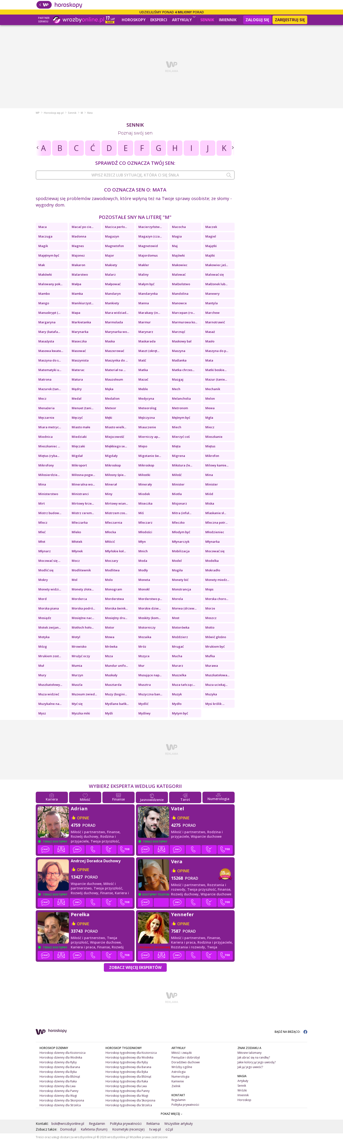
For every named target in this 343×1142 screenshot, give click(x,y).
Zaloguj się (257, 19)
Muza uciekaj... (216, 685)
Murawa (211, 666)
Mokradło (212, 571)
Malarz (110, 275)
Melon (210, 399)
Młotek (77, 542)
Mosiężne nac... (83, 619)
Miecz (209, 428)
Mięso (142, 447)
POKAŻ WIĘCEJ (171, 1115)
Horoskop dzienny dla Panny (59, 1092)
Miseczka (145, 504)
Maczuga (45, 237)
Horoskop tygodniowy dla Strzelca (129, 1106)
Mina (209, 476)
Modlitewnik (81, 571)
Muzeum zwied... (84, 695)
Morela (177, 600)
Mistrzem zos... (116, 514)
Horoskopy (134, 19)
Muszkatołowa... (217, 676)
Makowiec (179, 266)
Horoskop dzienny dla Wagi (58, 1096)
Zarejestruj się (290, 19)
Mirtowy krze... (83, 504)
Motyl (76, 638)
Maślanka (179, 361)
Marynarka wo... (117, 333)
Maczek (211, 228)
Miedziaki (79, 437)
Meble (143, 390)
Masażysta (46, 342)
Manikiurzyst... (82, 304)
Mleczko (178, 523)
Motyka (44, 638)
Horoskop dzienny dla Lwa (58, 1087)
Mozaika (144, 638)
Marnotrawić (215, 323)
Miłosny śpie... (115, 476)
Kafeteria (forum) (94, 1130)
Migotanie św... (149, 457)
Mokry (43, 581)
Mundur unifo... (116, 666)
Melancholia (181, 399)
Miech (176, 428)
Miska (209, 504)
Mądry (77, 390)
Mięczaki (78, 447)
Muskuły (111, 676)
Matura (77, 380)
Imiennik (228, 19)
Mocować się (214, 552)
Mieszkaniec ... (49, 447)
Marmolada (114, 323)
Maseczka (79, 342)
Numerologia (180, 1077)
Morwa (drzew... (184, 609)
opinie (83, 819)
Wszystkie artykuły (178, 1124)
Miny (108, 495)
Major (109, 256)
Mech (176, 390)
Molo (109, 581)
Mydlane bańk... (117, 705)
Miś (141, 514)
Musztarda (113, 685)
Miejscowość (114, 437)
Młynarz (44, 552)
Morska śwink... (116, 609)
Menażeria (46, 409)
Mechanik (212, 390)
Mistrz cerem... (83, 514)
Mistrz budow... (49, 514)
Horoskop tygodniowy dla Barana (128, 1068)
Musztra (144, 685)
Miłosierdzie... (49, 476)
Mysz (42, 714)
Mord (42, 600)
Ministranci (80, 495)
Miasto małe (81, 428)
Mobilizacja (181, 552)
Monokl (144, 590)
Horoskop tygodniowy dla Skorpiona (130, 1101)
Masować (79, 352)
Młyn (142, 542)
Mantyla (211, 304)
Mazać (143, 380)
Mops (209, 590)
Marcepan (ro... (183, 313)
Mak (41, 266)
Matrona (44, 380)
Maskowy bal (182, 342)
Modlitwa (112, 571)
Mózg (42, 647)
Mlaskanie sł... (215, 514)
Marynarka (80, 333)
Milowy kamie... (216, 466)
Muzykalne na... (49, 705)
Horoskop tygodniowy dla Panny (128, 1092)
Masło (209, 342)
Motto (209, 628)
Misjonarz (179, 504)
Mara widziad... (116, 313)
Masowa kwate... (50, 352)
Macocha (179, 228)
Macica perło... (116, 228)
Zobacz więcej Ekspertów (135, 968)
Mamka (77, 294)
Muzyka (211, 695)
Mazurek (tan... (49, 390)
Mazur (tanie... (216, 380)
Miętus (210, 447)
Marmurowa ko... (184, 323)
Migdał (77, 457)
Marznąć (178, 333)
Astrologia (179, 1073)
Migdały (111, 457)
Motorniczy (147, 628)
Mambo (44, 294)
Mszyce (144, 657)
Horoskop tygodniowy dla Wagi (127, 1096)
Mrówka (111, 647)
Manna (143, 304)
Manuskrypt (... (49, 313)
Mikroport (79, 466)
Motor (109, 628)
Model (177, 561)
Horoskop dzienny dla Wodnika (61, 1058)
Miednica (45, 437)
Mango (43, 304)
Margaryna (46, 323)
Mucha (177, 657)
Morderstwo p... (150, 600)
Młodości (145, 533)
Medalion (112, 399)
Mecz (42, 399)
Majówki (178, 256)
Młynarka (212, 542)
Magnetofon (114, 247)
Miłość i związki (182, 1054)
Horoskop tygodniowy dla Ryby (127, 1063)
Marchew (212, 313)
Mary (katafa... (49, 333)
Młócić (110, 542)
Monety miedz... (217, 581)
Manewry (212, 294)
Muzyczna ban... (150, 695)
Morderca (79, 600)
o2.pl (169, 1130)
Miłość (177, 476)
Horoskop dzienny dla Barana (60, 1068)
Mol (74, 581)
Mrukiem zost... (49, 657)
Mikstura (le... (182, 466)
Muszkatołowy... (50, 685)
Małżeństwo (181, 285)
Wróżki (242, 1091)
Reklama (153, 1124)
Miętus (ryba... (48, 457)
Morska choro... (216, 600)
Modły (143, 571)
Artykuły (184, 19)
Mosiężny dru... (116, 619)
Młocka (110, 533)
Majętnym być (48, 256)
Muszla (77, 685)
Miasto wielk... (115, 428)
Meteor (110, 409)
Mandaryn (113, 294)
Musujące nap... (149, 676)
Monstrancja (181, 590)
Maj (175, 247)
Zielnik (176, 1087)
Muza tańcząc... (183, 685)
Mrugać (178, 647)
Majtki (210, 256)
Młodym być (181, 533)
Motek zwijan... (49, 628)
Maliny (143, 275)
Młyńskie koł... (115, 552)
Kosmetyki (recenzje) (128, 1130)
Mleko (76, 533)
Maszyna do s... (49, 361)
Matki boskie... (216, 371)
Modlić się (45, 571)
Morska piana (48, 609)
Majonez (78, 256)
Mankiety (112, 304)
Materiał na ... (115, 371)
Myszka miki (81, 714)
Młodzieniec (214, 533)
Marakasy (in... (149, 313)
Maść (142, 361)
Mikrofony (46, 466)
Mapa (76, 313)
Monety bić (180, 581)
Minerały (145, 485)
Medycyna (146, 399)
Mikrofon (212, 457)
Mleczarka (80, 523)
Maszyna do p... (216, 352)
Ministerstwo (48, 495)
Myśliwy (144, 714)
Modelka (212, 561)
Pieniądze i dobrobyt (186, 1058)
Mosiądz (44, 619)
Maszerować (114, 352)
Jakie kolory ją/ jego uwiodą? (256, 1063)
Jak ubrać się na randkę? (253, 1058)
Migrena (178, 457)
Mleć (41, 533)
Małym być (146, 285)
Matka (143, 371)
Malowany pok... (50, 285)
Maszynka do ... (116, 361)
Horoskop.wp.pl (54, 113)
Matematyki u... (49, 371)
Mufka (210, 657)
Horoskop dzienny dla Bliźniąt (60, 1077)
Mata (209, 361)
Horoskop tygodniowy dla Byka (127, 1073)
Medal (76, 399)
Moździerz (180, 638)
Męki (108, 418)
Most (175, 619)
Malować (179, 275)
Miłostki (144, 476)
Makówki (45, 275)
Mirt (41, 504)
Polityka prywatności (185, 1105)
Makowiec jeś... (216, 266)
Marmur (144, 323)
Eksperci (158, 19)
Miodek (144, 495)
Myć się (77, 705)
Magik (43, 247)
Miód (209, 495)
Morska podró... (83, 609)
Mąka (109, 390)
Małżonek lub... (216, 285)
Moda (142, 561)
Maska (110, 342)
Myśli (109, 714)
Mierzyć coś (181, 437)
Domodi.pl (68, 1130)
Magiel (210, 237)
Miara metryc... (49, 428)
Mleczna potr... (216, 523)
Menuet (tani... (82, 409)
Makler (143, 266)
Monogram (113, 590)
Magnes (78, 247)
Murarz (177, 666)
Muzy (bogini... (116, 695)
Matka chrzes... (183, 371)
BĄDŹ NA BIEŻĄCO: (291, 1033)
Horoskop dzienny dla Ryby (58, 1063)
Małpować (113, 285)
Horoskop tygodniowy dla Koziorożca (131, 1054)
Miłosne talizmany (249, 1054)
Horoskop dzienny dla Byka (58, 1073)
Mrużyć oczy (81, 657)
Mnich (143, 552)
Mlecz (42, 523)
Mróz (142, 647)
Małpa (76, 285)
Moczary (111, 561)
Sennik (207, 19)
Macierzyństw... (150, 228)
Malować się (214, 275)
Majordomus (148, 256)
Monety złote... (83, 590)
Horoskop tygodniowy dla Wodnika (129, 1058)
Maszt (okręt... (148, 352)
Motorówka (180, 628)
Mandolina (180, 294)
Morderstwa (114, 600)
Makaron (78, 266)
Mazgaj (177, 380)
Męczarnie (46, 418)
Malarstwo (80, 275)
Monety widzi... (49, 590)
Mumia (77, 666)
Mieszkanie (213, 437)
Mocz (76, 561)
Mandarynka (148, 294)
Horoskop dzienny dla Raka (58, 1082)
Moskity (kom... (149, 619)
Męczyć (77, 418)
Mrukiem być (215, 647)
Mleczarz (145, 523)
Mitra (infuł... (181, 514)
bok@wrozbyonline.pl (67, 1124)
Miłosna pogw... (83, 476)
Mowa (109, 638)
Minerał (111, 485)
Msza (109, 657)
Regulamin (179, 1101)
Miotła (177, 495)
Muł (41, 666)
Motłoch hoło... (83, 628)
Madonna (79, 237)
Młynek (77, 552)
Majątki (211, 247)
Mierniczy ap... (149, 437)
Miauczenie (147, 428)
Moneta (144, 581)
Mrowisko (79, 647)
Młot (41, 542)
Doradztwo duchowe (186, 1063)
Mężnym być (181, 418)
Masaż (210, 333)
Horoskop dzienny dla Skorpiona (62, 1101)
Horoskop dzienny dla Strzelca (60, 1106)
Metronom (180, 409)
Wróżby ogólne (182, 1068)
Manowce (179, 304)
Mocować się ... (49, 561)
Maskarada (147, 342)
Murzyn (77, 676)
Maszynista (80, 361)
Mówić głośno (215, 638)
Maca (42, 228)
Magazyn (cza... (150, 237)
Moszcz (211, 619)
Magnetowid (148, 247)
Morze (210, 609)
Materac (78, 371)
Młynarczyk (180, 542)
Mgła (209, 418)
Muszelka (179, 676)
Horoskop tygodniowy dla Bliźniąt (128, 1077)
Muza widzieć (48, 695)
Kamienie (178, 1082)
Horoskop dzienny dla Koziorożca (63, 1054)
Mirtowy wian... (116, 504)
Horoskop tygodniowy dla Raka (127, 1082)
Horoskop (244, 1101)
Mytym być (180, 714)
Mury (42, 676)
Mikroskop (113, 466)
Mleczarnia (113, 523)
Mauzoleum (114, 380)
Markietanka (81, 323)
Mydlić (143, 705)
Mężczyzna (146, 418)
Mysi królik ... (214, 705)
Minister (178, 485)
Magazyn (112, 237)
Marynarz (145, 333)
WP (38, 113)
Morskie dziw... (149, 609)
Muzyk (177, 695)
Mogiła (177, 571)
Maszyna (178, 352)
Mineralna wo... (83, 485)
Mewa (210, 409)
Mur (141, 666)
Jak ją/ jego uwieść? (250, 1068)
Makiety (111, 266)
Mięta (176, 447)
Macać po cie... (82, 228)
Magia (177, 237)
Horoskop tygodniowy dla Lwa (126, 1087)
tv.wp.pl (155, 1130)
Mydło (177, 705)
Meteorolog (147, 409)
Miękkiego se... (116, 447)
